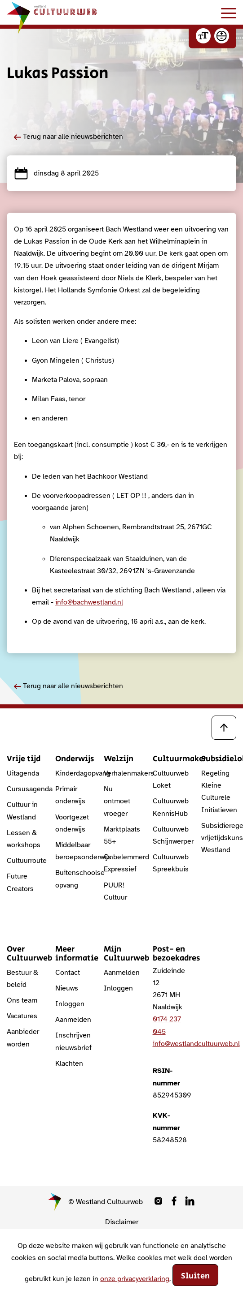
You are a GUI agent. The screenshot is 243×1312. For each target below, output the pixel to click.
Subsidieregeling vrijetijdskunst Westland (218, 838)
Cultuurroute (24, 861)
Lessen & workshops (23, 839)
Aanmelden (72, 1020)
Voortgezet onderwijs (72, 823)
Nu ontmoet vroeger (117, 801)
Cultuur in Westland (22, 811)
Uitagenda (23, 773)
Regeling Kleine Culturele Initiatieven (218, 791)
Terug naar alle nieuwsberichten (68, 137)
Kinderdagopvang (72, 773)
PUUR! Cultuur (115, 891)
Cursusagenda (24, 789)
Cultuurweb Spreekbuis (170, 863)
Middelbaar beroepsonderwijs (72, 851)
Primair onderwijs (70, 795)
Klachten (69, 1063)
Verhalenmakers (121, 773)
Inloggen (69, 1004)
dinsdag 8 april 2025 (56, 173)
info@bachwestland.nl (89, 602)
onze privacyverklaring (134, 1278)
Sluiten (195, 1276)
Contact (67, 973)
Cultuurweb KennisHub (170, 807)
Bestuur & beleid (22, 979)
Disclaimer (121, 1222)
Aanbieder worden (23, 1038)
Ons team (22, 1000)
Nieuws (66, 988)
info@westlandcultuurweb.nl (196, 1044)
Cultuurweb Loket (170, 779)
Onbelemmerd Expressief (121, 863)
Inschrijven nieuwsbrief (72, 1041)
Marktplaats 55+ (121, 835)
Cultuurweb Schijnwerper (170, 835)
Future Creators (20, 882)
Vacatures (22, 1016)
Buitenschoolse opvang (72, 879)
